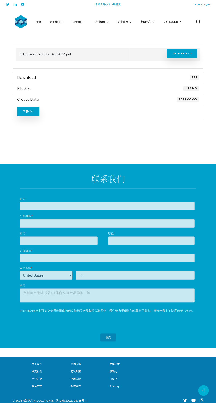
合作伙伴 (76, 364)
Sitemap (114, 386)
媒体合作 (76, 386)
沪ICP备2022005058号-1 (71, 400)
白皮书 (113, 378)
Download (182, 53)
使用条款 (76, 378)
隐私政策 (76, 371)
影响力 (113, 371)
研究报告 (37, 371)
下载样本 (28, 111)
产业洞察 (37, 378)
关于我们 (37, 364)
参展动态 (114, 364)
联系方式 (37, 386)
